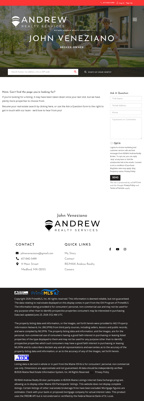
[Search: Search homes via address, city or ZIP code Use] (40, 72)
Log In (121, 3)
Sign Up (129, 3)
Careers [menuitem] (69, 269)
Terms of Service (117, 188)
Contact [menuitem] (70, 259)
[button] (75, 72)
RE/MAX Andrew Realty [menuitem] (80, 264)
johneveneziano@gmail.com (35, 253)
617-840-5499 (107, 3)
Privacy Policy (129, 171)
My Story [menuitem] (70, 253)
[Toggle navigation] (135, 19)
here (50, 106)
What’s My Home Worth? (100, 72)
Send (115, 178)
